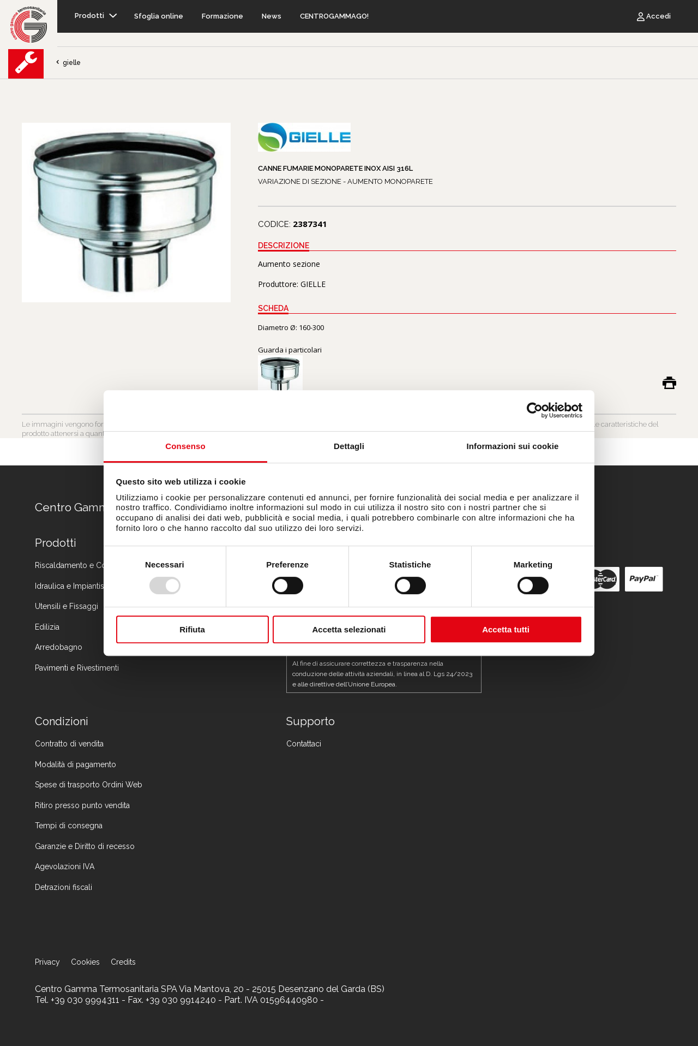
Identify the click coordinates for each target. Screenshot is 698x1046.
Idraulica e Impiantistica (75, 586)
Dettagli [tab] (349, 446)
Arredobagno (58, 647)
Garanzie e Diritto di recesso (85, 846)
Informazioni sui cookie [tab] (513, 446)
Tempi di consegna (69, 825)
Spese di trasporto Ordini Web (88, 784)
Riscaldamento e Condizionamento (97, 565)
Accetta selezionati (349, 629)
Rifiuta (192, 629)
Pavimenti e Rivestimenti (77, 668)
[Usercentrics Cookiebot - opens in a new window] (534, 410)
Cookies (85, 962)
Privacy (47, 962)
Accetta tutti (505, 629)
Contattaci (303, 743)
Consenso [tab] (185, 446)
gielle (68, 63)
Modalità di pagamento (75, 764)
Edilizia (47, 627)
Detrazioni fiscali (63, 887)
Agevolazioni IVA (64, 866)
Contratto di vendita (69, 743)
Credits (123, 962)
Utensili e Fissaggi (66, 606)
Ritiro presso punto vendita (82, 805)
